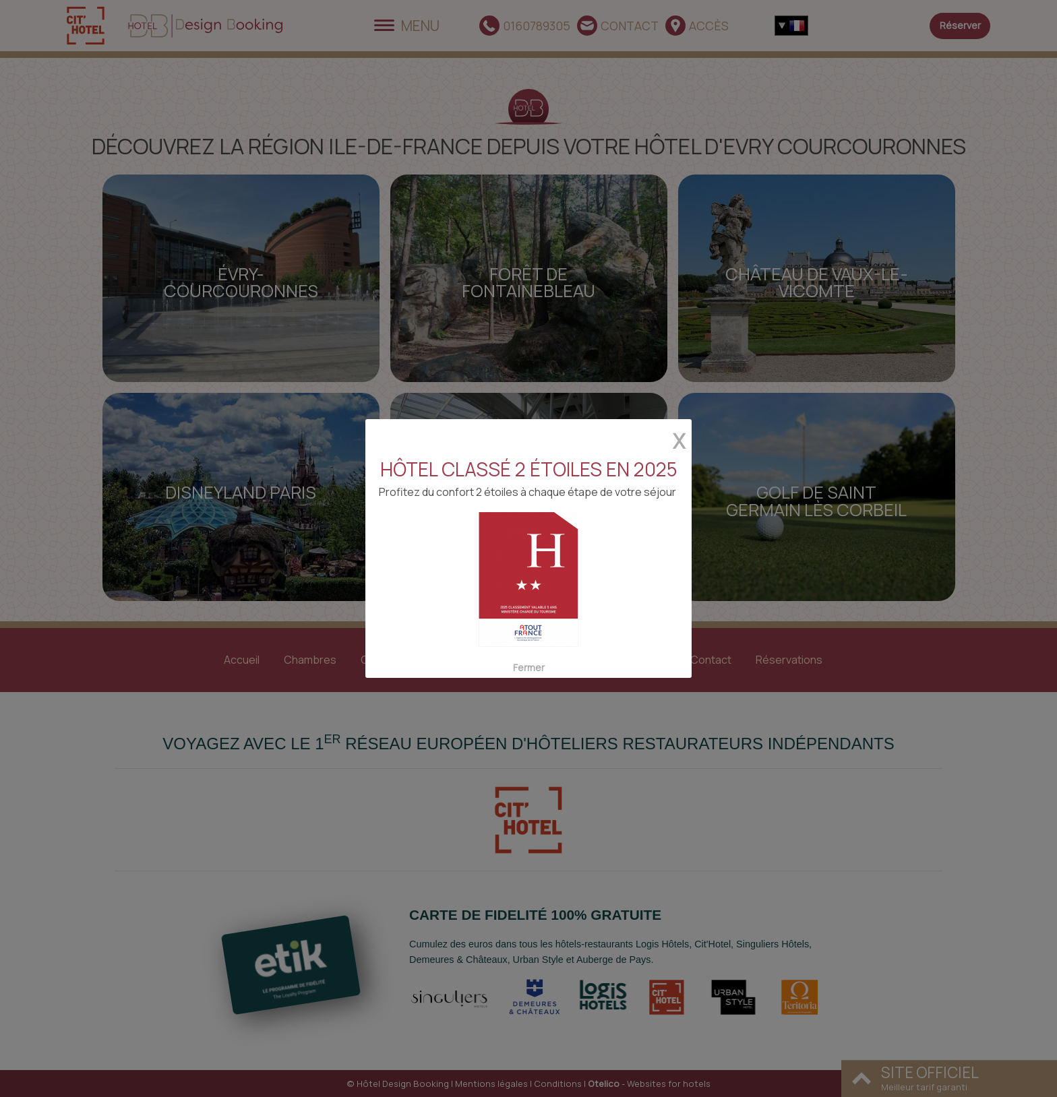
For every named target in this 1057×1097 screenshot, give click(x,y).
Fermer (528, 657)
